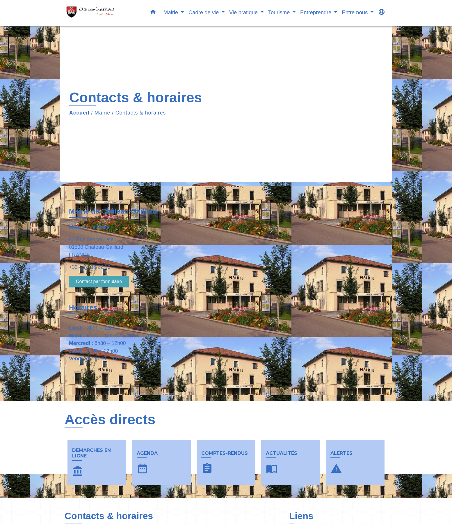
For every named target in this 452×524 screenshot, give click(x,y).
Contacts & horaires (140, 113)
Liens (301, 516)
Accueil (79, 113)
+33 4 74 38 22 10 (89, 267)
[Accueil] (101, 13)
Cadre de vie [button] (204, 12)
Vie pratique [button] (244, 12)
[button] (153, 13)
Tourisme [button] (279, 12)
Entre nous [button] (355, 12)
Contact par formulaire (99, 281)
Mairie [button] (171, 12)
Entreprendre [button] (316, 12)
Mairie (102, 113)
